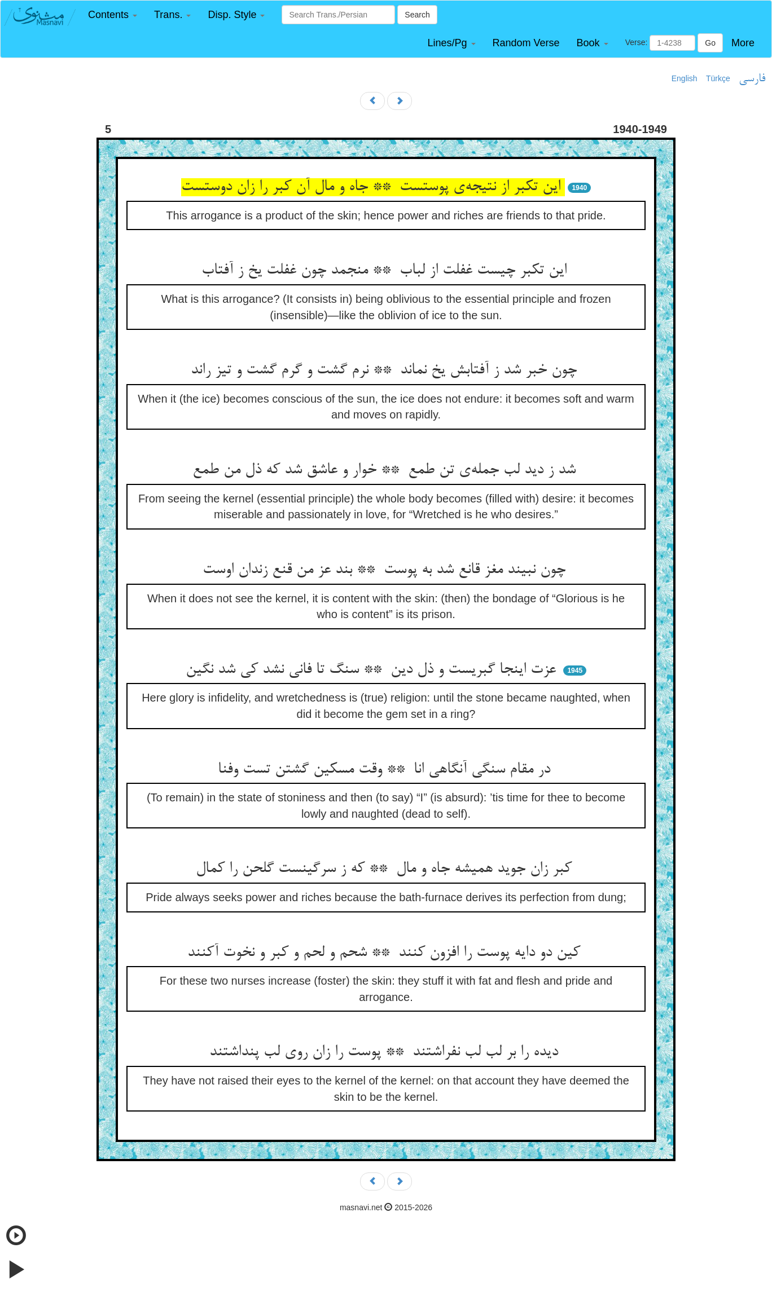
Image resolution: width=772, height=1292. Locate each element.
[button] (113, 15)
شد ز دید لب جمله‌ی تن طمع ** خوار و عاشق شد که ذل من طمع (386, 470)
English (685, 78)
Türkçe (718, 78)
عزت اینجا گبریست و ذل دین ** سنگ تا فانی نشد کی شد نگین (373, 670)
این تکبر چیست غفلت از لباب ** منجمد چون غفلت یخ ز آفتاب (386, 271)
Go (710, 42)
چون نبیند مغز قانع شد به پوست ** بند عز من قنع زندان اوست (386, 570)
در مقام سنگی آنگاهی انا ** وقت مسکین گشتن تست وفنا (386, 770)
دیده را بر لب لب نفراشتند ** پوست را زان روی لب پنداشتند (386, 1052)
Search (417, 14)
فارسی (752, 79)
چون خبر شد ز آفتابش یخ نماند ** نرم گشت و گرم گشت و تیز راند (386, 370)
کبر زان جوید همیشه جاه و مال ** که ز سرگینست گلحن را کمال (386, 869)
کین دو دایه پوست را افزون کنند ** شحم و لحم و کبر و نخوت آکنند (386, 953)
